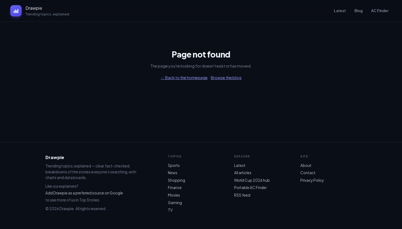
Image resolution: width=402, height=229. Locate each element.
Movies (174, 195)
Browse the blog (226, 77)
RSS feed (242, 195)
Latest (340, 10)
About (305, 165)
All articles (242, 172)
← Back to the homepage (184, 77)
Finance (175, 187)
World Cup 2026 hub (252, 180)
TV (170, 210)
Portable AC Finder (250, 187)
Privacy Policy (312, 180)
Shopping (176, 180)
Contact (307, 172)
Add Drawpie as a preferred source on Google (84, 193)
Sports (174, 165)
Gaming (175, 202)
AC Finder (379, 10)
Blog (358, 10)
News (172, 172)
